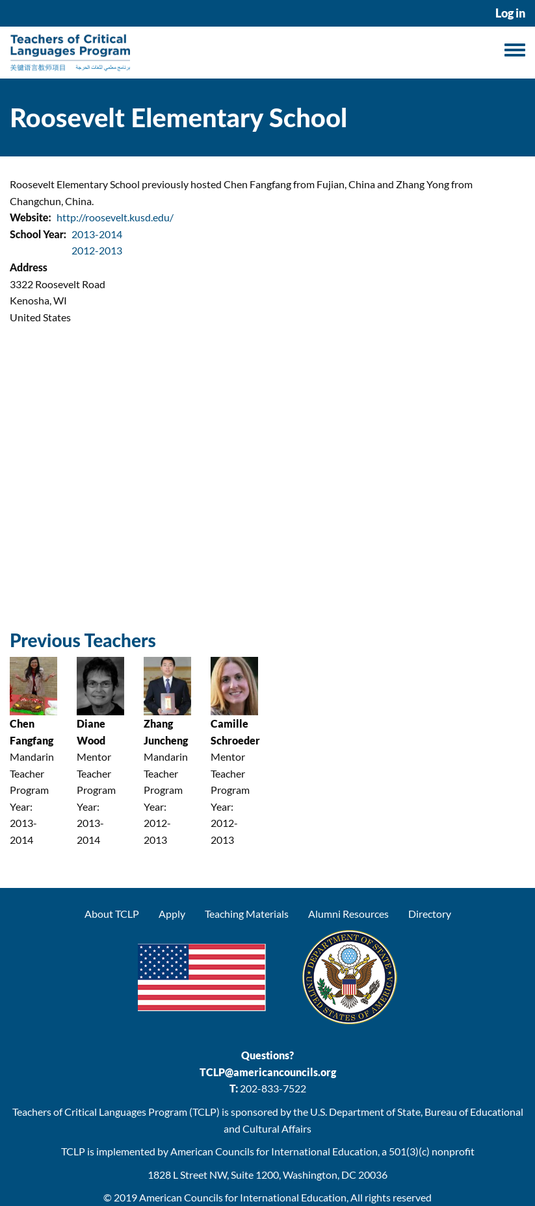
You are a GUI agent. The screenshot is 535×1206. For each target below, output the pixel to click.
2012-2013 (97, 250)
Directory (429, 913)
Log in (510, 13)
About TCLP (112, 913)
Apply (172, 913)
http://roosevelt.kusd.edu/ (115, 217)
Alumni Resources (348, 913)
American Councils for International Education (242, 1197)
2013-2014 (97, 234)
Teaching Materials (247, 913)
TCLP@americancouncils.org (268, 1072)
